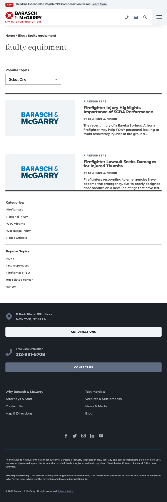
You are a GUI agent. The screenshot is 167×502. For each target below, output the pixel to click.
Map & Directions (18, 413)
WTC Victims (15, 223)
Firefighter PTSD (18, 272)
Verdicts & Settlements (103, 399)
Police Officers (16, 237)
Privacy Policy (65, 491)
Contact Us (83, 367)
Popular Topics (17, 70)
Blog (21, 36)
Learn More (99, 4)
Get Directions (83, 331)
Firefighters (14, 209)
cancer (11, 286)
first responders (17, 265)
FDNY (10, 258)
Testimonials (95, 392)
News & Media (96, 406)
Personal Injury (17, 216)
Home (10, 36)
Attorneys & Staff (18, 399)
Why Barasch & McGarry (24, 392)
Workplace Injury (18, 230)
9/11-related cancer (19, 279)
